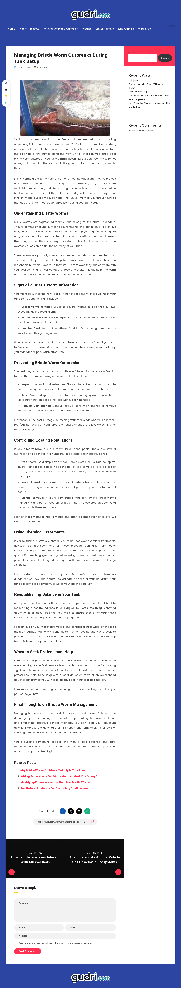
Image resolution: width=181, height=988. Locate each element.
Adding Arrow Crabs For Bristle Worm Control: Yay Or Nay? (58, 776)
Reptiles (87, 28)
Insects (34, 28)
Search (131, 52)
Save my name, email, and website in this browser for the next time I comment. (56, 943)
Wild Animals (126, 28)
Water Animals (105, 28)
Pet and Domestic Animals (59, 28)
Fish (21, 28)
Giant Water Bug (138, 91)
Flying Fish (134, 80)
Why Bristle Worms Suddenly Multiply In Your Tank (52, 770)
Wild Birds (144, 28)
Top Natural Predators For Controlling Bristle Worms (55, 788)
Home (11, 28)
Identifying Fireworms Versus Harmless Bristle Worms (55, 782)
